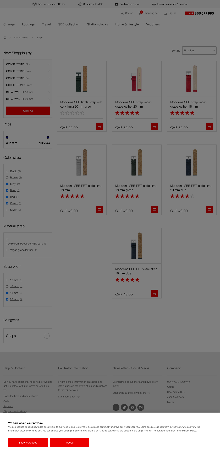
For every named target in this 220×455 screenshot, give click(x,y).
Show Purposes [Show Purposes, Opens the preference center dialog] (28, 442)
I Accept (69, 442)
